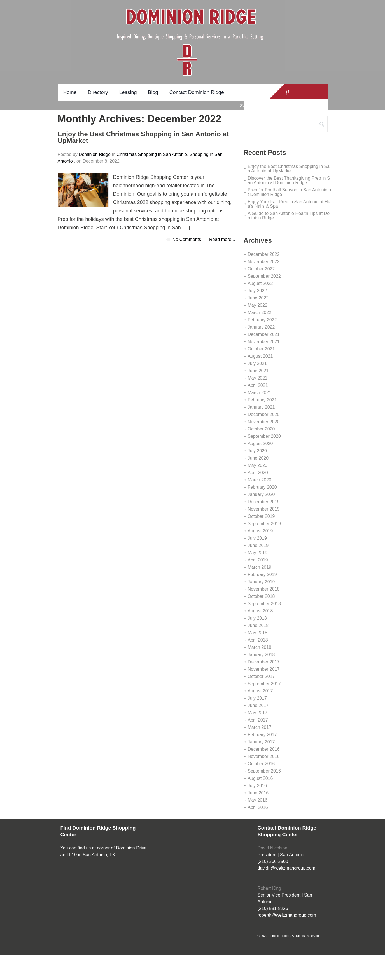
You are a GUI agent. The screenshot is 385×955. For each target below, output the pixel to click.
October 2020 (261, 429)
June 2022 (258, 298)
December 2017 (264, 661)
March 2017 (260, 727)
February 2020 (262, 487)
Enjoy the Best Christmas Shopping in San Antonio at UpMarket (143, 137)
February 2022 (262, 319)
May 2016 (257, 800)
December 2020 (264, 414)
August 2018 (260, 610)
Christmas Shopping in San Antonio (151, 154)
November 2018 (264, 589)
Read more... (222, 239)
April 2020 (258, 472)
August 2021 (260, 356)
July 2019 (257, 538)
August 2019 (260, 530)
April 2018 (258, 640)
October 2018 (261, 596)
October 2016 (261, 763)
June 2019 (258, 545)
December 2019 (264, 501)
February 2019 (262, 574)
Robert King (269, 888)
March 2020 (260, 480)
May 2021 (257, 378)
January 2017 (261, 741)
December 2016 (264, 749)
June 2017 (258, 705)
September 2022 (264, 276)
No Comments (186, 239)
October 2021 (261, 349)
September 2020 (264, 436)
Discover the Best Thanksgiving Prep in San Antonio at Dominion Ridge (289, 180)
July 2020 (257, 450)
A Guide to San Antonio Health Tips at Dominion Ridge (289, 215)
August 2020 (260, 443)
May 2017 (257, 712)
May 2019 (257, 552)
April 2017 (258, 720)
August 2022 (260, 283)
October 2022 (261, 268)
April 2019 (258, 560)
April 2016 (258, 807)
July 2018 (257, 618)
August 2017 (260, 691)
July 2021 (257, 363)
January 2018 (261, 654)
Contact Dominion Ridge (196, 92)
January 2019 (261, 581)
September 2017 (264, 683)
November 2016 (264, 756)
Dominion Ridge (95, 154)
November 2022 (264, 261)
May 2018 (257, 632)
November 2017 (264, 669)
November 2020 (264, 421)
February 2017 (262, 734)
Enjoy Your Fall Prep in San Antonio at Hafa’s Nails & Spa (290, 204)
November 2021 (264, 341)
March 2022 (260, 312)
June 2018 (258, 625)
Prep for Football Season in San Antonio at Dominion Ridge (289, 192)
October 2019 (261, 516)
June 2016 (258, 792)
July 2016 (257, 785)
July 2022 (257, 290)
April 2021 (258, 385)
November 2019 (264, 509)
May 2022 (257, 305)
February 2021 (262, 399)
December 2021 (264, 334)
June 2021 (258, 370)
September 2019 (264, 523)
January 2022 (261, 327)
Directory (98, 92)
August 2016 (260, 778)
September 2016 (264, 771)
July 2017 (257, 698)
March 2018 (260, 647)
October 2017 (261, 676)
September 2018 (264, 603)
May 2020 (257, 465)
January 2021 (261, 407)
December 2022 (264, 254)
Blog (153, 92)
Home (70, 92)
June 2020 (258, 458)
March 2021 (260, 392)
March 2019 (260, 567)
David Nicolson (273, 848)
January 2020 (261, 494)
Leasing (128, 92)
